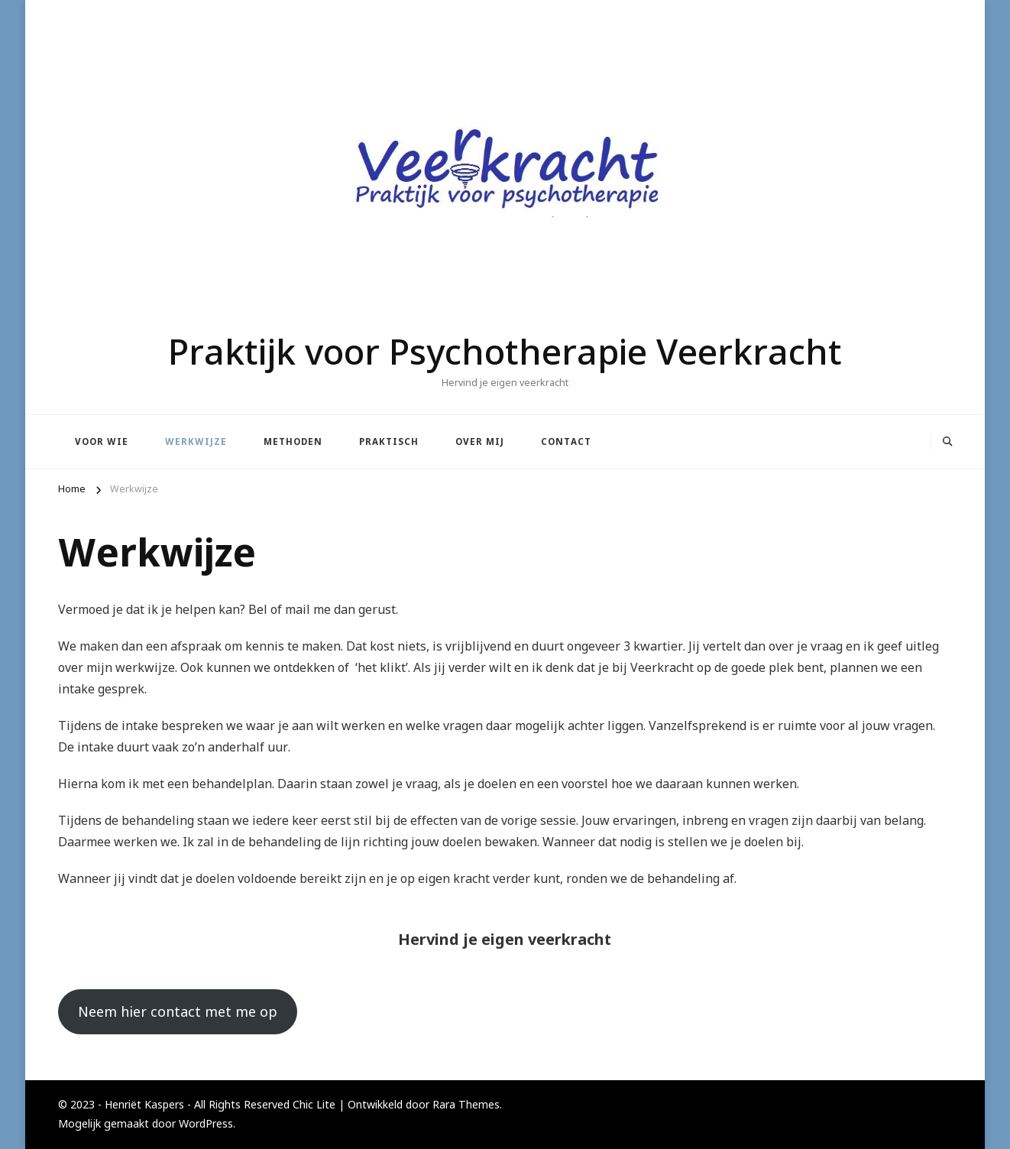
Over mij (479, 441)
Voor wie (101, 441)
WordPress (206, 1123)
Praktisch (389, 441)
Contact (566, 441)
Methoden (293, 441)
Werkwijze (196, 441)
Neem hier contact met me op (177, 1011)
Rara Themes (466, 1104)
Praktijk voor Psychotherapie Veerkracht (505, 351)
